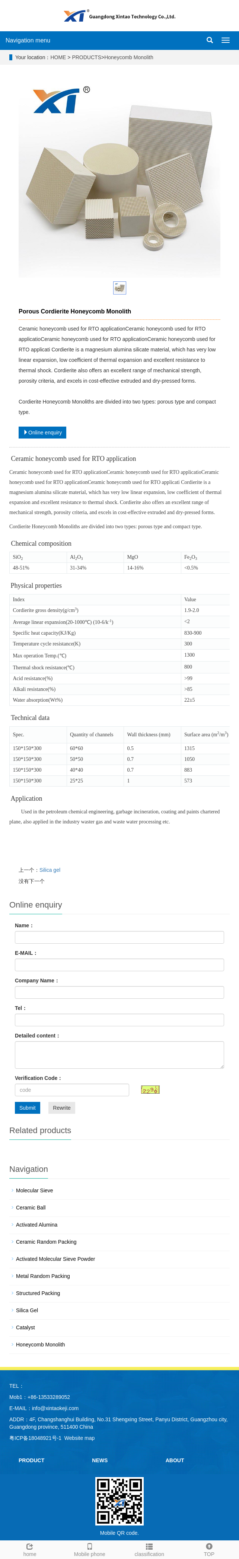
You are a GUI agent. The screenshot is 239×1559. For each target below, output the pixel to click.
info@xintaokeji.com (55, 1408)
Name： (24, 925)
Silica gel (49, 870)
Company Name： (37, 980)
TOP (209, 1549)
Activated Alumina (36, 1225)
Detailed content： (38, 1036)
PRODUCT (31, 1460)
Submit (27, 1108)
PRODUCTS (86, 57)
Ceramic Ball (30, 1208)
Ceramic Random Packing (46, 1242)
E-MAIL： (26, 953)
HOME (58, 57)
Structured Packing (38, 1293)
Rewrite (61, 1108)
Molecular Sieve (34, 1190)
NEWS (100, 1460)
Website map (79, 1438)
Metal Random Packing (43, 1276)
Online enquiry (42, 433)
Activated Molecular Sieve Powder (55, 1259)
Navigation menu (28, 40)
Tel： (21, 1008)
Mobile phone (90, 1549)
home (30, 1549)
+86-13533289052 (49, 1397)
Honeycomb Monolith (128, 57)
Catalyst (25, 1327)
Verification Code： (39, 1078)
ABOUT (175, 1460)
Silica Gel (27, 1310)
